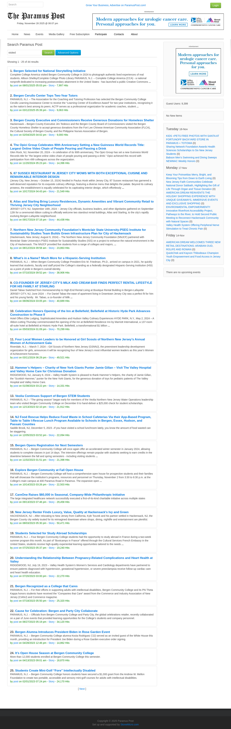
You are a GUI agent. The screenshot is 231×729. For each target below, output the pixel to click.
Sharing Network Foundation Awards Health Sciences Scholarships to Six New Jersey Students (190, 150)
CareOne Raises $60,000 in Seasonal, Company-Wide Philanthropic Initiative (70, 494)
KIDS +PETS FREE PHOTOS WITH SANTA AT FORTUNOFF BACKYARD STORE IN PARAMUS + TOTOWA (192, 139)
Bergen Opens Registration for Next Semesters (49, 445)
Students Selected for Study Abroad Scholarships (51, 533)
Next (82, 688)
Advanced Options (68, 52)
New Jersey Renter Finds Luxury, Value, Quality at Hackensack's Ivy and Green (72, 512)
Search (48, 52)
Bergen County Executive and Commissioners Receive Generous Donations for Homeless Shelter (84, 120)
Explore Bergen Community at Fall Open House (49, 470)
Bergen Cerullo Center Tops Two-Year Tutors (46, 95)
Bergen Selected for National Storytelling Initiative (50, 71)
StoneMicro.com (130, 724)
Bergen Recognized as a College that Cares (46, 586)
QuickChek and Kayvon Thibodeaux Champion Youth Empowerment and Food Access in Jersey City (193, 257)
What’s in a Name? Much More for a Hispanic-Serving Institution (60, 258)
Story (52, 85)
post (16, 85)
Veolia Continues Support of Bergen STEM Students (52, 396)
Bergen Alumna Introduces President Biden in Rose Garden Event (62, 632)
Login (216, 5)
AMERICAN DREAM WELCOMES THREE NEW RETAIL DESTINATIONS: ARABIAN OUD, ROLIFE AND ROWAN (193, 246)
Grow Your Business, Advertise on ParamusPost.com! (116, 5)
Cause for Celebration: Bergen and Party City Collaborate (56, 611)
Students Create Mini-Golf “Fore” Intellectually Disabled (55, 670)
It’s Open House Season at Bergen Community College (54, 653)
